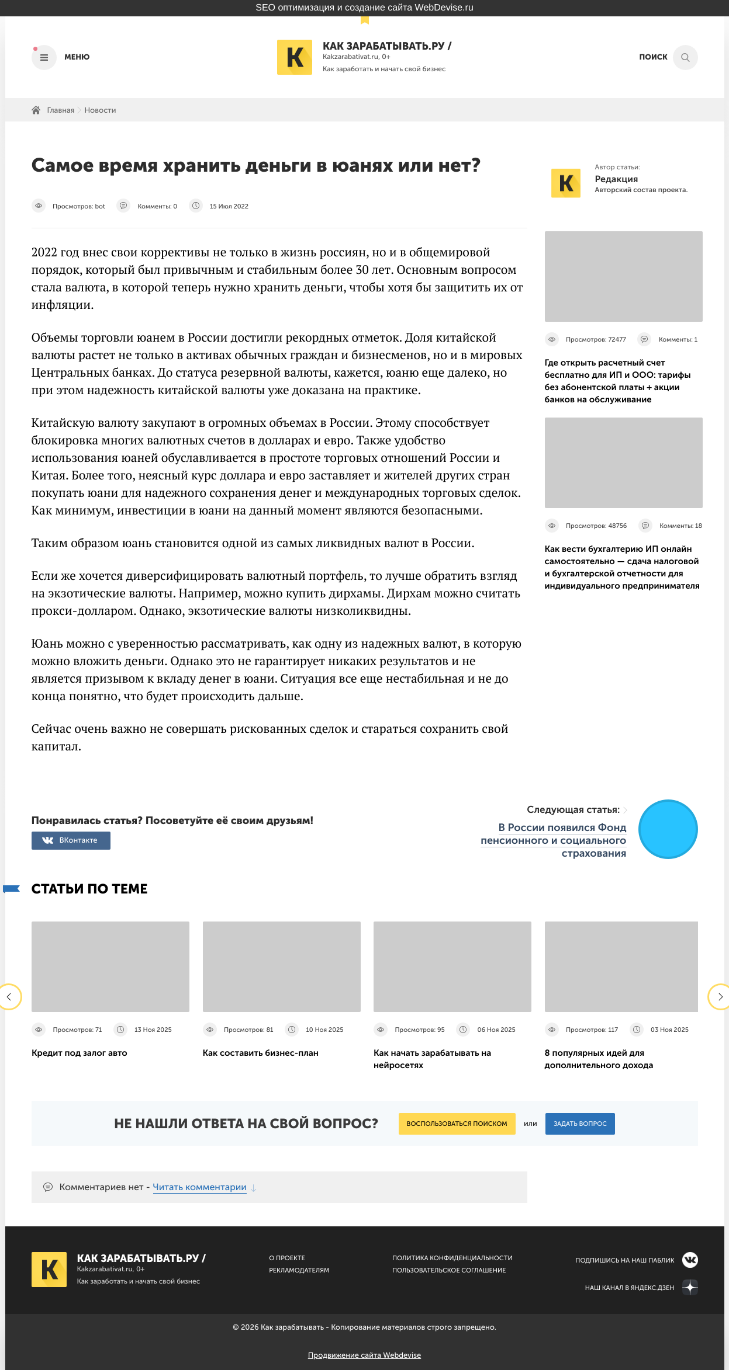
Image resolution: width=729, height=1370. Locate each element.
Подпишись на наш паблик (624, 1260)
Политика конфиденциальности (452, 1258)
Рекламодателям (299, 1270)
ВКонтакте (79, 840)
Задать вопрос (580, 1124)
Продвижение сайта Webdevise (364, 1355)
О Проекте (287, 1258)
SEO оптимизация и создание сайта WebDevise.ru (364, 8)
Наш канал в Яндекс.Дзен (630, 1288)
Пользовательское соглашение (449, 1270)
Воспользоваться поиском (457, 1124)
